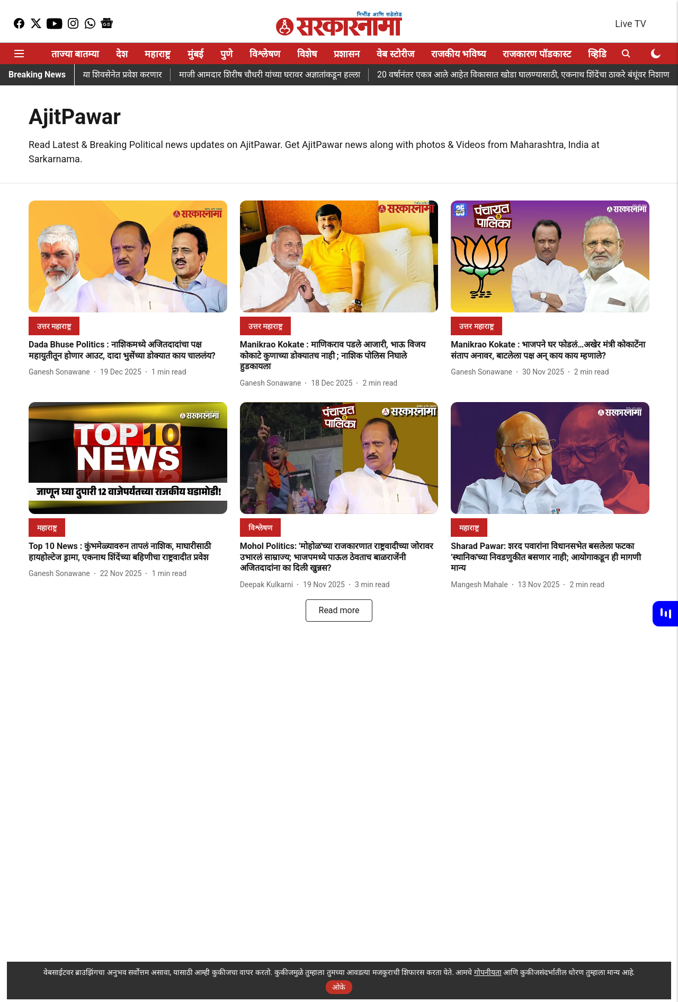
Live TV (630, 23)
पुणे (226, 53)
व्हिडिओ (602, 53)
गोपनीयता (488, 972)
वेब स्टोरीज (395, 53)
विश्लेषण (264, 53)
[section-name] (54, 326)
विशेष (307, 53)
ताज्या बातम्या (75, 53)
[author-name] (61, 372)
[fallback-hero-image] (128, 256)
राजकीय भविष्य (458, 53)
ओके (338, 987)
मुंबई (195, 53)
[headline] (128, 350)
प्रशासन (347, 53)
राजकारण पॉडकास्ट (536, 53)
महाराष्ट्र (158, 53)
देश (122, 53)
